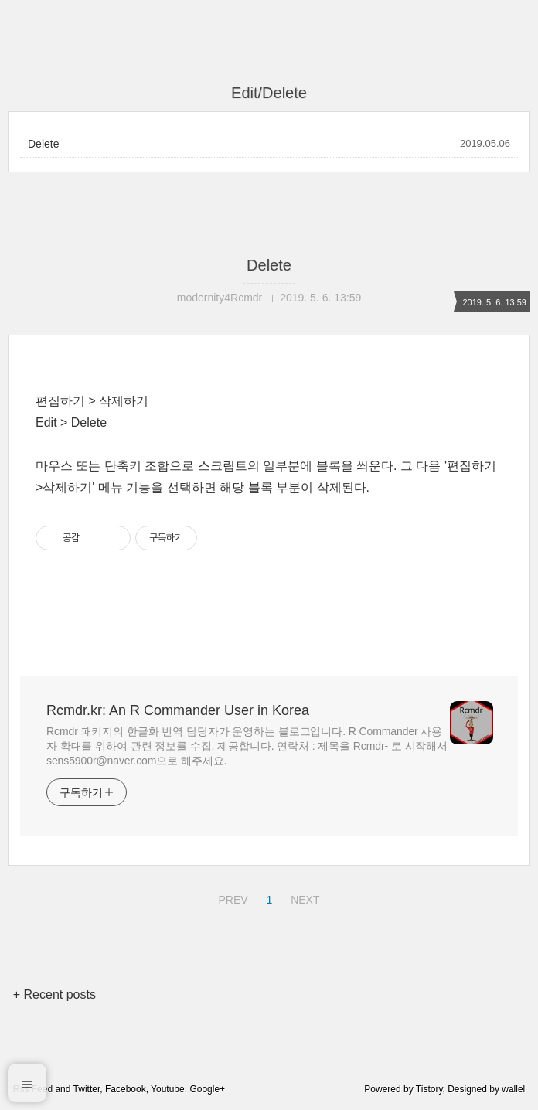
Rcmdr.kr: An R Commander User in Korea (177, 710)
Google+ (207, 1089)
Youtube (168, 1089)
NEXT (303, 897)
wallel (513, 1089)
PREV (230, 897)
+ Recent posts (54, 994)
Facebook (125, 1089)
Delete (43, 144)
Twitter (86, 1089)
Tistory (429, 1089)
